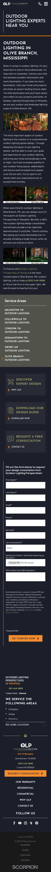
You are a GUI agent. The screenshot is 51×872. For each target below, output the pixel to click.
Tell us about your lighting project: (21, 570)
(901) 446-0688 (36, 280)
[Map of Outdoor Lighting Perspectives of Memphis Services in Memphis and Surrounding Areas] (25, 661)
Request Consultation (25, 773)
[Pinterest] (36, 823)
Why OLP (25, 800)
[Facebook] (14, 823)
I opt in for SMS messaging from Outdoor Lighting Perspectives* (24, 623)
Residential (25, 788)
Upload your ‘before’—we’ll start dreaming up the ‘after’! (25, 556)
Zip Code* (10, 530)
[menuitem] (22, 312)
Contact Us (25, 806)
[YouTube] (19, 823)
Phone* (9, 517)
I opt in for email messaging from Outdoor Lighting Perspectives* (24, 587)
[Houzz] (31, 823)
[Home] (15, 3)
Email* (9, 505)
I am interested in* (14, 542)
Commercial (25, 794)
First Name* (11, 480)
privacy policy (30, 610)
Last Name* (11, 492)
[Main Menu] (46, 4)
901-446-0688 (16, 688)
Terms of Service (12, 612)
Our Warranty (25, 782)
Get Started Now (25, 638)
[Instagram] (25, 823)
